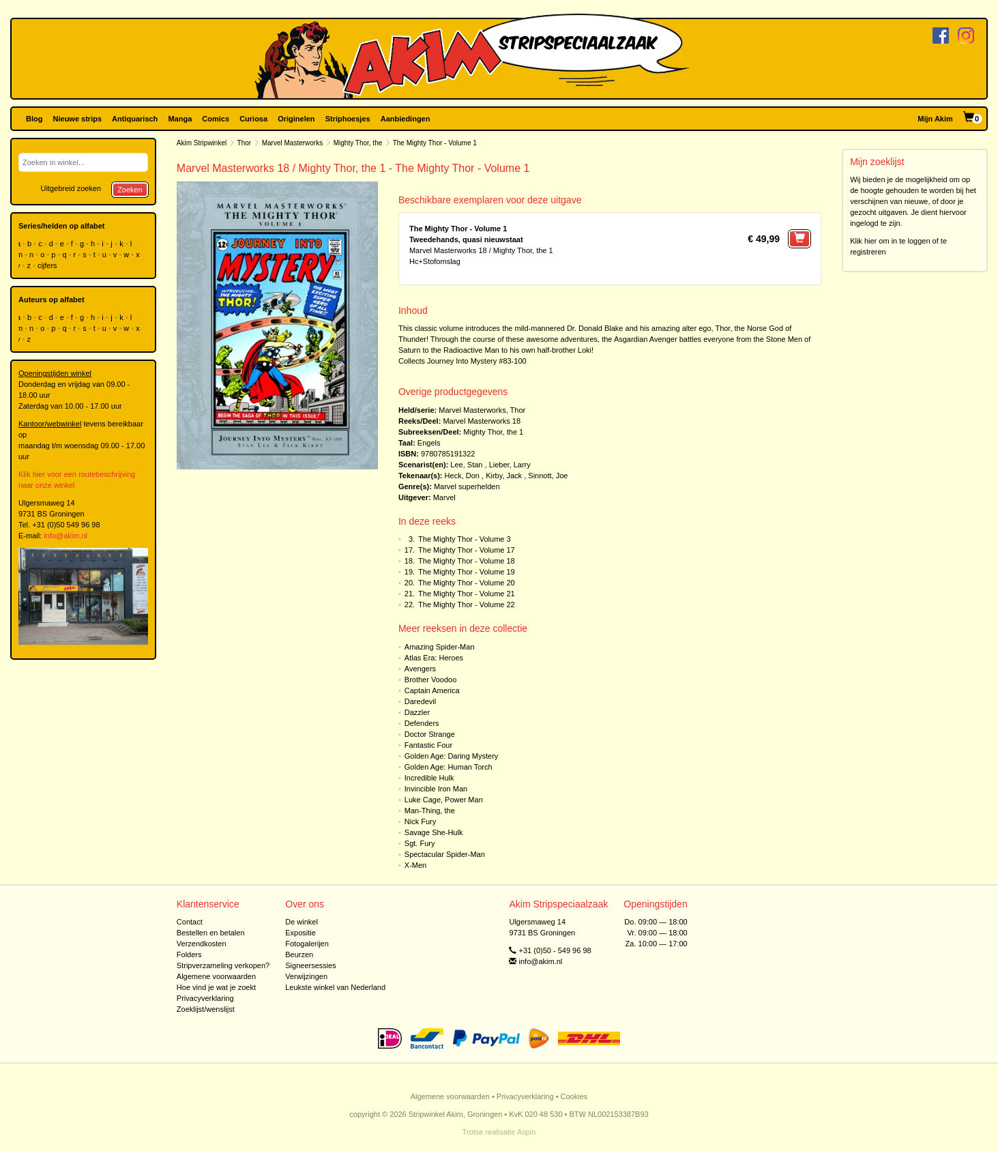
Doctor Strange (430, 734)
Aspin (526, 1132)
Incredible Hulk (429, 778)
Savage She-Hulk (434, 832)
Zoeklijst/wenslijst (206, 1009)
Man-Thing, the (430, 810)
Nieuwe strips (77, 119)
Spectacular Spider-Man (445, 854)
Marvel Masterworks (292, 143)
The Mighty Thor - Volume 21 (466, 593)
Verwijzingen (306, 976)
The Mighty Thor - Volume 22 (466, 604)
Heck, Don (462, 475)
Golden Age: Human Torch (449, 767)
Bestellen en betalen (211, 933)
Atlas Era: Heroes (434, 658)
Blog (34, 119)
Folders (189, 954)
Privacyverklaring (205, 998)
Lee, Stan (466, 465)
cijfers (48, 265)
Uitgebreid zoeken (70, 188)
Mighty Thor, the (358, 143)
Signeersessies (310, 965)
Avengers (420, 669)
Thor (244, 143)
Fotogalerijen (307, 943)
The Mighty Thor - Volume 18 (466, 561)
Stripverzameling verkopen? (223, 965)
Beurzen (299, 954)
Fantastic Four (428, 745)
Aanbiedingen (405, 119)
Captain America (432, 690)
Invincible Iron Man (436, 789)
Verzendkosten (201, 943)
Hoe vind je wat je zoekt (216, 987)
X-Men (415, 865)
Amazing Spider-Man (440, 647)
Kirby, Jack (504, 475)
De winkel (301, 922)
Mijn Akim (935, 119)
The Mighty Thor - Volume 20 (466, 583)
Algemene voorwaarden (216, 976)
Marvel (444, 497)
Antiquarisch (135, 119)
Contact (190, 922)
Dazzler (417, 712)
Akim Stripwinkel (201, 143)
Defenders (422, 723)
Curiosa (253, 119)
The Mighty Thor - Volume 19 (466, 572)
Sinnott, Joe (548, 475)
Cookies (574, 1096)
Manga (180, 119)
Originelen (296, 119)
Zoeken (130, 190)
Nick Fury (420, 821)
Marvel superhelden (467, 486)
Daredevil (420, 701)
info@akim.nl (65, 535)
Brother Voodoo (430, 679)
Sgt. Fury (420, 843)
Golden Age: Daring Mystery (452, 756)
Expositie (300, 933)
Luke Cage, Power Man (444, 800)
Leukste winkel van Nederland (335, 987)
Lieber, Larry (510, 465)
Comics (215, 119)
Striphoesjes (347, 119)
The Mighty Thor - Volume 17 (466, 550)
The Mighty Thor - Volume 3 (464, 539)
